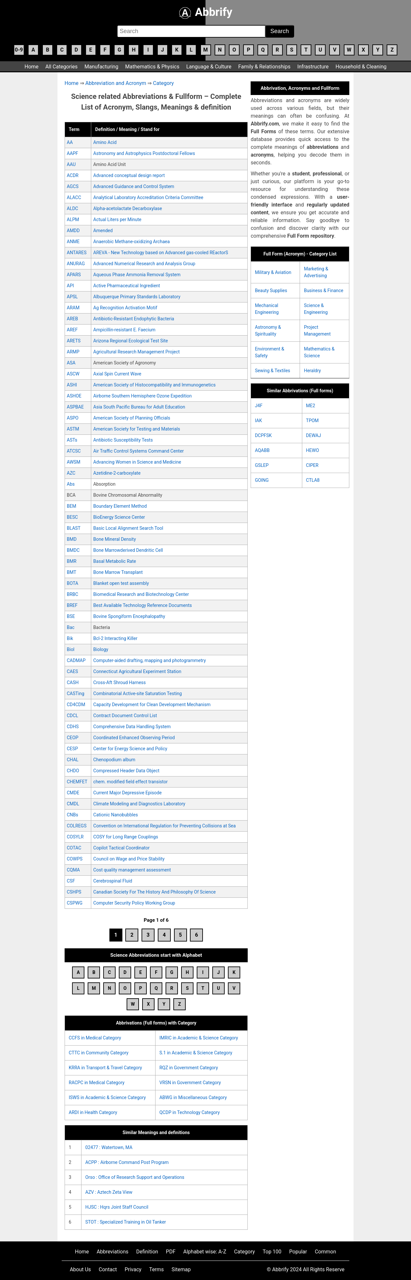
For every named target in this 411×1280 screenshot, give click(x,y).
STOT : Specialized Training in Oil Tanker (125, 1222)
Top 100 (272, 1252)
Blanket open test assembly (121, 583)
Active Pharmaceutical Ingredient (126, 285)
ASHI (72, 384)
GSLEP (261, 465)
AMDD (73, 230)
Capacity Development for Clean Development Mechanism (151, 704)
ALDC (72, 208)
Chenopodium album (114, 759)
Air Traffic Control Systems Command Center (138, 451)
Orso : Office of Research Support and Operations (134, 1177)
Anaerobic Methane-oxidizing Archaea (131, 241)
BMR (72, 561)
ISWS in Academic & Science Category (107, 1097)
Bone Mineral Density (114, 539)
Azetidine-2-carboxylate (117, 473)
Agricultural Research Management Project (136, 351)
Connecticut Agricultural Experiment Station (137, 671)
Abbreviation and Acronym (115, 83)
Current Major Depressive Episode (127, 792)
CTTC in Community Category (99, 1052)
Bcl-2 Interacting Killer (115, 638)
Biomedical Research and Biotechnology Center (141, 594)
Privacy (133, 1269)
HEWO (312, 450)
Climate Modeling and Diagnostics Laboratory (139, 803)
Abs (71, 484)
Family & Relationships (264, 67)
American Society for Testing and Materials (136, 429)
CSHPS (74, 892)
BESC (72, 517)
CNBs (72, 814)
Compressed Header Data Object (126, 770)
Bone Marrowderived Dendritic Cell (128, 550)
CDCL (72, 715)
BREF (72, 605)
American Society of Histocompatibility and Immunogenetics (154, 384)
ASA (71, 362)
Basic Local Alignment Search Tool (128, 528)
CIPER (312, 465)
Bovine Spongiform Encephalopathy (129, 616)
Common (325, 1252)
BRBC (72, 594)
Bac (71, 627)
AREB (72, 318)
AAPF (72, 153)
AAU (71, 164)
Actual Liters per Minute (117, 219)
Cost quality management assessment (132, 869)
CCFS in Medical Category (95, 1037)
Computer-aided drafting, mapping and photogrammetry (149, 660)
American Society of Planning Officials (131, 418)
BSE (71, 616)
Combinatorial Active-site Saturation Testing (137, 693)
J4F (258, 405)
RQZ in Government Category (188, 1067)
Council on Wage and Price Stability (129, 858)
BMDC (73, 550)
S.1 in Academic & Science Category (195, 1052)
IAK (258, 420)
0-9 (19, 50)
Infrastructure (313, 67)
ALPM (73, 219)
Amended (103, 230)
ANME (73, 241)
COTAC (74, 847)
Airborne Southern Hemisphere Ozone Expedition (142, 395)
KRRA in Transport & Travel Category (105, 1067)
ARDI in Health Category (93, 1112)
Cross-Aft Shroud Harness (119, 682)
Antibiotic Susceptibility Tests (123, 440)
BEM (71, 506)
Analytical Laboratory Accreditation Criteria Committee (148, 197)
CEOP (73, 737)
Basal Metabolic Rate (114, 561)
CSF (71, 880)
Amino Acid (105, 142)
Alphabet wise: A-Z (204, 1252)
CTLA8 (313, 480)
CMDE (73, 792)
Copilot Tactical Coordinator (121, 847)
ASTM (73, 429)
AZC (71, 473)
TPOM (312, 420)
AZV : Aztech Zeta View (108, 1192)
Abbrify (205, 12)
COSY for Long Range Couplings (125, 836)
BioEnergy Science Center (119, 517)
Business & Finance (323, 290)
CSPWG (74, 903)
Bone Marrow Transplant (118, 572)
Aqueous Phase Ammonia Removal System (137, 274)
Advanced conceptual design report (129, 175)
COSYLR (75, 836)
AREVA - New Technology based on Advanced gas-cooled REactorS (160, 252)
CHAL (73, 759)
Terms (156, 1269)
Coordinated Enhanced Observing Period (134, 737)
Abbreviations (113, 1252)
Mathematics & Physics (152, 67)
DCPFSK (263, 435)
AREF (72, 329)
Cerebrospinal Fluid (112, 880)
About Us (80, 1269)
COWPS (74, 858)
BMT (71, 572)
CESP (72, 748)
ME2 (310, 405)
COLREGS (77, 825)
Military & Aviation (273, 272)
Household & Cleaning (361, 67)
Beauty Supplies (271, 290)
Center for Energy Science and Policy (130, 748)
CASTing (75, 693)
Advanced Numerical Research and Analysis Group (144, 263)
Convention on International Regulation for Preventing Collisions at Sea (164, 825)
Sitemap (181, 1269)
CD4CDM (76, 704)
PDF (170, 1252)
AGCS (73, 186)
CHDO (73, 770)
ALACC (74, 197)
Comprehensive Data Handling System (131, 726)
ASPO (73, 418)
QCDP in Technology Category (189, 1112)
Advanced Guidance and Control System (133, 186)
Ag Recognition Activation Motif (125, 307)
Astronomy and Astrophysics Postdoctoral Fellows (144, 153)
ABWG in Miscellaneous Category (193, 1097)
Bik (70, 638)
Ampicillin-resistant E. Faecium (124, 329)
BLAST (74, 528)
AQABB (262, 450)
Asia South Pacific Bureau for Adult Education (139, 406)
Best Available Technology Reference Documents (142, 605)
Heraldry (312, 370)
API (70, 285)
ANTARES (77, 252)
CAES (72, 671)
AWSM (74, 462)
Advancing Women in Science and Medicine (137, 462)
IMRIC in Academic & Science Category (198, 1037)
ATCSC (74, 451)
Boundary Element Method (120, 506)
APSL (72, 296)
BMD (72, 539)
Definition (147, 1252)
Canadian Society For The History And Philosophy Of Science (154, 892)
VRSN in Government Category (190, 1082)
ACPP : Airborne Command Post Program (127, 1162)
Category (163, 83)
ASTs (72, 440)
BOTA (72, 583)
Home (32, 67)
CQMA (73, 869)
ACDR (73, 175)
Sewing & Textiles (272, 370)
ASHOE (74, 395)
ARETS (74, 340)
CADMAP (76, 660)
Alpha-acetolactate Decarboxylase (127, 208)
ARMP (73, 351)
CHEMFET (77, 781)
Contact (108, 1269)
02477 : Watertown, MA (108, 1147)
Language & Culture (208, 67)
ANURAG (76, 263)
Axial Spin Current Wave (117, 373)
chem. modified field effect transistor (130, 781)
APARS (74, 274)
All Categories (61, 67)
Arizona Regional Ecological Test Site (130, 340)
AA (70, 142)
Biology (100, 649)
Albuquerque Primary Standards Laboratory (136, 296)
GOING (262, 480)
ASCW (73, 373)
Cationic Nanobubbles (115, 814)
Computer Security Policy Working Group (134, 903)
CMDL (73, 803)
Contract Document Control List (125, 715)
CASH (73, 682)
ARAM (73, 307)
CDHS (73, 726)
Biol (71, 649)
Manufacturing (101, 67)
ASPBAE (75, 406)
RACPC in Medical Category (97, 1082)
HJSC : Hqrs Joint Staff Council (116, 1207)
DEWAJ (313, 435)
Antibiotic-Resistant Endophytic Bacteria (133, 318)
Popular (298, 1252)
